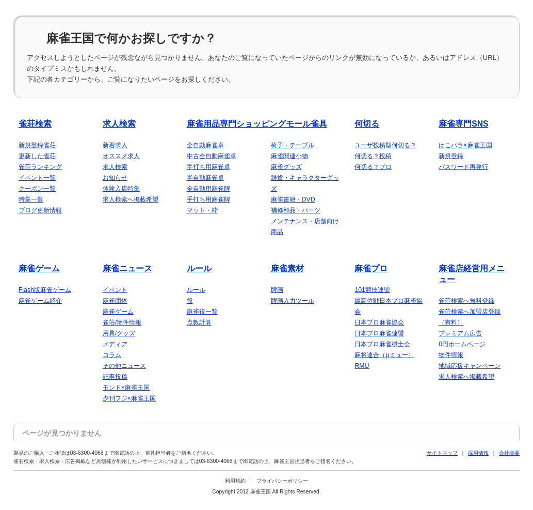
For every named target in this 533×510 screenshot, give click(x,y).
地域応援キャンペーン (469, 365)
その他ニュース (124, 365)
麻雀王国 (260, 491)
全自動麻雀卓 (205, 145)
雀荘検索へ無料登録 (466, 300)
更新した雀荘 (37, 156)
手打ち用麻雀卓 (208, 167)
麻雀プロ (370, 268)
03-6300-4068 (87, 453)
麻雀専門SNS (463, 123)
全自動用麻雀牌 (208, 188)
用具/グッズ (119, 333)
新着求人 (115, 145)
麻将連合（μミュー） (384, 355)
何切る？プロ (373, 167)
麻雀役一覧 (202, 311)
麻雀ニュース (127, 268)
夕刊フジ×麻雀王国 (129, 398)
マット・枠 (202, 210)
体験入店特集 (121, 188)
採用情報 (478, 453)
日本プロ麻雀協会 (379, 322)
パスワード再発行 (463, 167)
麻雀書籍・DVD (293, 199)
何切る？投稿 (373, 156)
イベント (115, 289)
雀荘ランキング (40, 167)
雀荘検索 (35, 123)
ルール (199, 268)
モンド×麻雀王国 (126, 387)
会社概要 (509, 453)
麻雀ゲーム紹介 (40, 300)
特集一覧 (31, 199)
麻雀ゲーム (39, 268)
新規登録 (451, 156)
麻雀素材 (287, 268)
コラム (112, 355)
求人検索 (119, 123)
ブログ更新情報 (40, 210)
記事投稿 (115, 376)
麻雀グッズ (286, 167)
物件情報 (451, 355)
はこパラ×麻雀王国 (465, 145)
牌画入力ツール (292, 300)
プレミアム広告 (460, 333)
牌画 (277, 289)
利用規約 (235, 481)
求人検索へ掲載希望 (130, 199)
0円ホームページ (462, 344)
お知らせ (115, 177)
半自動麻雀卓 (205, 177)
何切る (366, 123)
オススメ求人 (121, 156)
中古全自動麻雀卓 (211, 156)
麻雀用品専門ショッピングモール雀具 (257, 123)
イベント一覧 (37, 177)
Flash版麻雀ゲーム (45, 289)
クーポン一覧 (37, 188)
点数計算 (199, 322)
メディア (115, 344)
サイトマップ (442, 453)
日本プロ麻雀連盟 (379, 333)
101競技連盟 (372, 289)
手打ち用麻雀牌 (208, 199)
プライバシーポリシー (282, 481)
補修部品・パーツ (295, 210)
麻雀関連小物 (289, 156)
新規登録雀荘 (37, 145)
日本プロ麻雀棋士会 (382, 344)
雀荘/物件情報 (122, 322)
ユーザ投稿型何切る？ (385, 145)
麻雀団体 (115, 300)
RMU (361, 365)
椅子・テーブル (292, 145)
